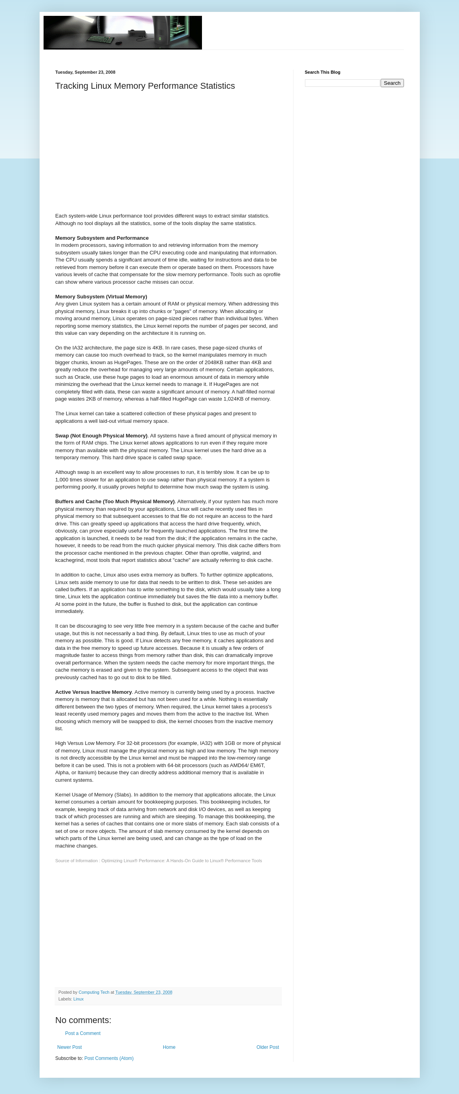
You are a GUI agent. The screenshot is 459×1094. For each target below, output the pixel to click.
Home (169, 1047)
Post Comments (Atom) (109, 1058)
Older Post (268, 1047)
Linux (78, 999)
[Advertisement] (199, 53)
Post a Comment (83, 1033)
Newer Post (69, 1047)
